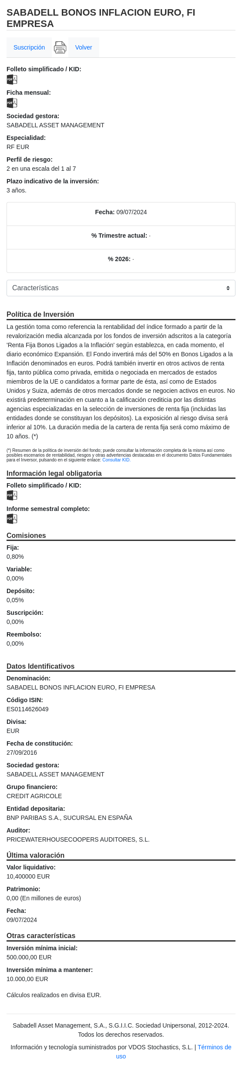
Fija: (13, 547)
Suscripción (29, 47)
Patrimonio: (23, 889)
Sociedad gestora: (33, 116)
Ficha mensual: (29, 92)
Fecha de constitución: (40, 743)
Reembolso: (24, 634)
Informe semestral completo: (48, 508)
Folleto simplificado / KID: (44, 69)
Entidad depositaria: (36, 808)
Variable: (19, 569)
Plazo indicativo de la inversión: (53, 181)
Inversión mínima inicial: (42, 948)
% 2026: (119, 258)
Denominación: (28, 678)
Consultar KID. (116, 460)
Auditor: (18, 830)
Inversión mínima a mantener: (50, 969)
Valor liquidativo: (31, 867)
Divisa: (17, 721)
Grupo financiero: (32, 786)
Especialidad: (26, 137)
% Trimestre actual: (119, 235)
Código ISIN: (25, 700)
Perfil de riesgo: (30, 159)
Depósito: (21, 590)
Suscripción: (25, 612)
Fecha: (104, 212)
